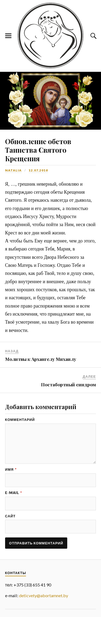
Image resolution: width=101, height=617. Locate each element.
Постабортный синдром (68, 384)
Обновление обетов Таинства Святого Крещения (38, 150)
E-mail (13, 493)
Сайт (10, 516)
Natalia (13, 170)
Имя (11, 469)
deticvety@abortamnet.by (43, 595)
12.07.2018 (38, 170)
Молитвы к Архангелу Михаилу (40, 359)
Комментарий (20, 419)
